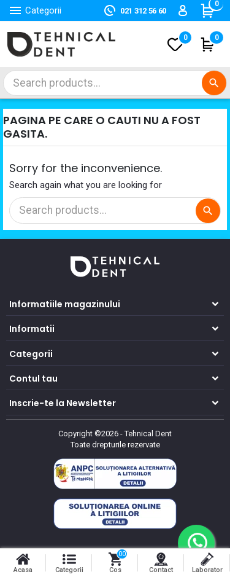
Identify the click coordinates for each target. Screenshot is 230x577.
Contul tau (33, 378)
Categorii (31, 354)
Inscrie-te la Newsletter (62, 403)
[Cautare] (115, 83)
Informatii (32, 329)
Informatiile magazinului (64, 304)
